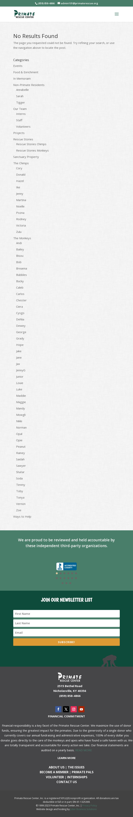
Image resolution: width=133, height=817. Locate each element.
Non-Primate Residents (29, 85)
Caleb (19, 287)
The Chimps (21, 163)
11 (72, 578)
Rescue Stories (23, 139)
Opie (19, 440)
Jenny (19, 193)
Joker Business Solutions (83, 809)
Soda (19, 478)
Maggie (21, 402)
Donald (20, 174)
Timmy (20, 485)
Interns (21, 114)
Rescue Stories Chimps (31, 144)
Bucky (20, 281)
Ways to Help (22, 516)
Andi (19, 243)
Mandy (20, 408)
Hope (20, 345)
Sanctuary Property (26, 157)
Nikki (19, 421)
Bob (18, 262)
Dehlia (20, 319)
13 (63, 583)
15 (70, 583)
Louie (19, 383)
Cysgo (20, 313)
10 (68, 578)
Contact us (66, 782)
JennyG (20, 370)
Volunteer (55, 777)
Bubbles (21, 275)
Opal (19, 434)
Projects (19, 133)
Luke (19, 389)
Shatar (20, 472)
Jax (18, 364)
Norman (21, 427)
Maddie (21, 396)
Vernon (21, 504)
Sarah (19, 96)
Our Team (20, 109)
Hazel (20, 181)
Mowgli (21, 415)
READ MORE (83, 750)
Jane (19, 357)
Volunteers (23, 126)
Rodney (21, 219)
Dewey (21, 326)
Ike (18, 187)
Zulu (18, 232)
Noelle (20, 206)
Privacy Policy (89, 805)
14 (66, 583)
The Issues (76, 767)
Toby (19, 491)
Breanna (21, 268)
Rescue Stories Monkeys (32, 150)
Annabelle (22, 90)
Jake (18, 351)
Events (17, 66)
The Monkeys (22, 238)
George (21, 332)
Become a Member (54, 772)
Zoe (18, 510)
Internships (77, 777)
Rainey (20, 453)
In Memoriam (22, 78)
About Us (56, 767)
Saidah (20, 459)
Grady (20, 338)
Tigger (20, 102)
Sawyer (21, 465)
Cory (19, 168)
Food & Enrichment (25, 72)
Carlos (20, 294)
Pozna (20, 213)
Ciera (19, 306)
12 (76, 578)
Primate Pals (82, 772)
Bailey (20, 249)
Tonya (20, 497)
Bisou (19, 256)
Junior (19, 376)
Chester (21, 300)
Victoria (21, 225)
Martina (21, 200)
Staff (19, 120)
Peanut (21, 446)
